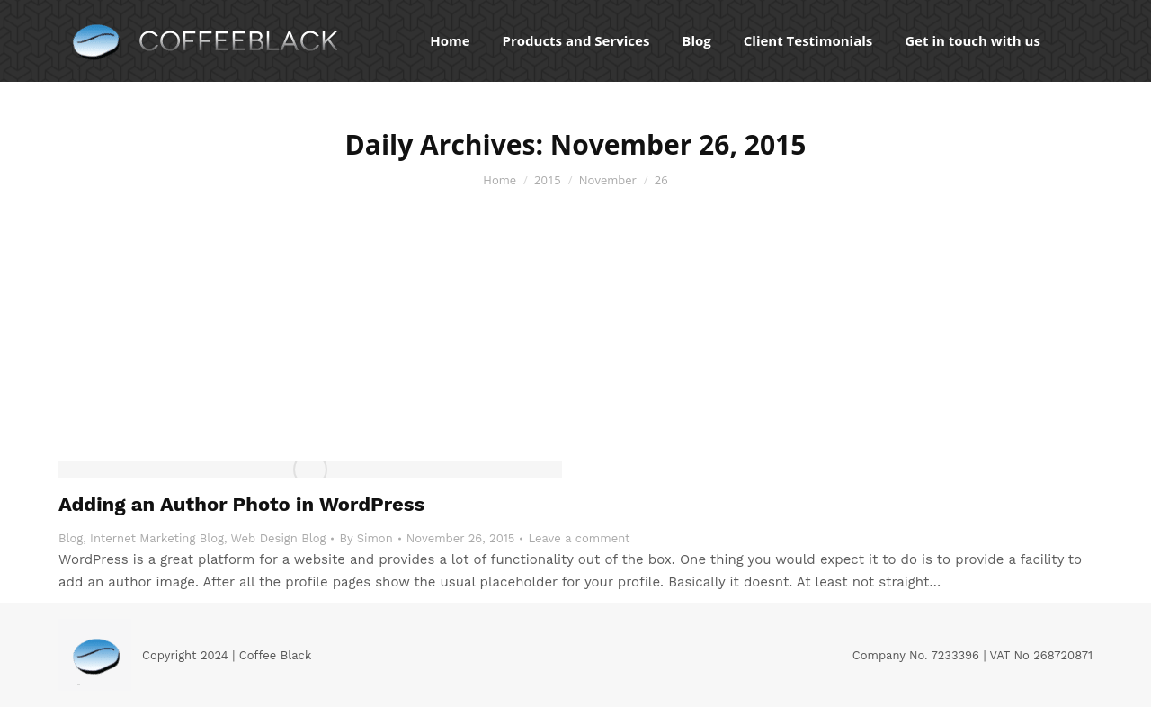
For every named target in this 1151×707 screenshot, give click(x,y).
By (365, 538)
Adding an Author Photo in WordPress (241, 504)
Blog (70, 538)
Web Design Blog (278, 538)
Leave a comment (578, 538)
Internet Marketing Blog (157, 538)
